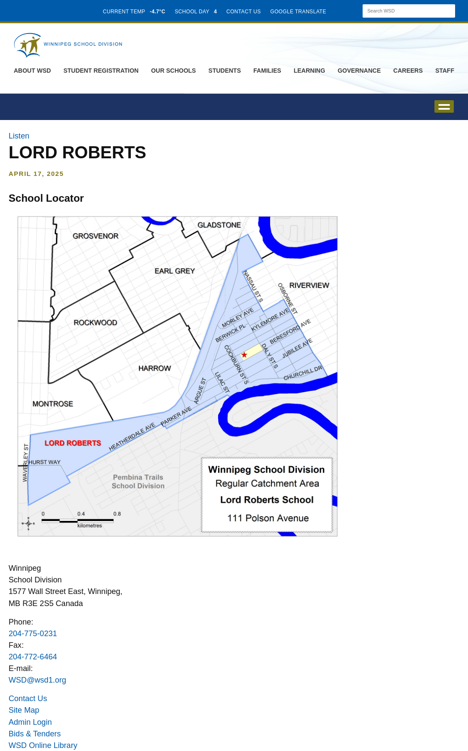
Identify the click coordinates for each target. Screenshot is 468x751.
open (444, 106)
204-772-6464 (33, 657)
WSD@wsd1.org (37, 680)
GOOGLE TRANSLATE (299, 12)
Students (225, 70)
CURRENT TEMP (134, 12)
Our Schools (173, 70)
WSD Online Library (43, 745)
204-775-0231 (33, 633)
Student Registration (101, 70)
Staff (444, 70)
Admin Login (30, 722)
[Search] (401, 11)
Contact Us (28, 698)
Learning (309, 70)
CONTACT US (243, 12)
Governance (359, 70)
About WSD (32, 70)
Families (267, 70)
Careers (407, 70)
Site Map (24, 710)
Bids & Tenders (35, 733)
